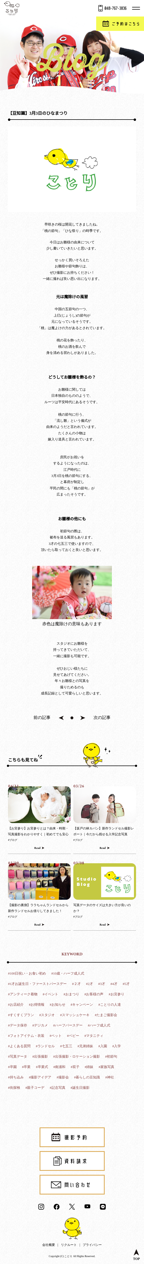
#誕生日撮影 (80, 1088)
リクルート (69, 1245)
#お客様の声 (94, 994)
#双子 (75, 1067)
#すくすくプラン (21, 1015)
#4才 (114, 984)
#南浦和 (59, 1067)
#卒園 (12, 1067)
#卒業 (26, 1067)
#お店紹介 (16, 1005)
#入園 (102, 1046)
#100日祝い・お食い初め (27, 973)
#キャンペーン (82, 1005)
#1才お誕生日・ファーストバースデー (37, 984)
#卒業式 (42, 1067)
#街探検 (14, 1088)
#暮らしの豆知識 (87, 1077)
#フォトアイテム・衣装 (26, 1036)
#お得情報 (37, 1005)
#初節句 (111, 1056)
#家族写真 (106, 1067)
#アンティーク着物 (22, 994)
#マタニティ (94, 1036)
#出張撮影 (40, 1056)
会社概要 (48, 1245)
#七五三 (66, 1046)
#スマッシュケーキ (75, 1015)
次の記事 (102, 717)
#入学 (116, 1046)
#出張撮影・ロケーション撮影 (76, 1056)
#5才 (126, 984)
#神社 (109, 1077)
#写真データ (17, 1056)
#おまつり (71, 994)
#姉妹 (89, 1067)
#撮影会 (63, 1077)
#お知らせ (57, 1005)
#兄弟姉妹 (85, 1046)
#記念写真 (57, 1088)
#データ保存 (17, 1025)
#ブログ (12, 839)
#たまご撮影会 (106, 1015)
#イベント (50, 994)
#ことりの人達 (109, 1005)
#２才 (76, 984)
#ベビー (73, 1036)
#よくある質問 (19, 1046)
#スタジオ (47, 1015)
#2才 (89, 984)
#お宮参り (116, 994)
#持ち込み (16, 1077)
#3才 (101, 984)
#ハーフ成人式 (99, 1025)
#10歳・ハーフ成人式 (67, 973)
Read (37, 848)
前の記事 (41, 717)
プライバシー (92, 1245)
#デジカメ (40, 1025)
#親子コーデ (35, 1088)
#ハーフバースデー (68, 1025)
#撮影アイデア (40, 1077)
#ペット (56, 1036)
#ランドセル (45, 1046)
